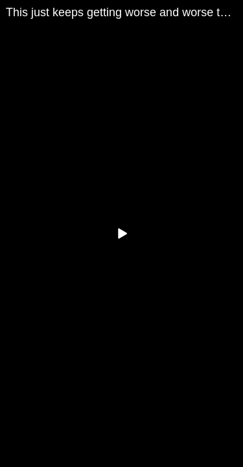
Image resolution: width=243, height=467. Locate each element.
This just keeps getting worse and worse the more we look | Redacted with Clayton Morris (124, 12)
